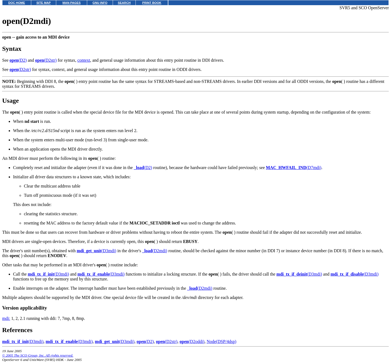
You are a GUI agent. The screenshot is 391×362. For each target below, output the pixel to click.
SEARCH (124, 2)
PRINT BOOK (151, 2)
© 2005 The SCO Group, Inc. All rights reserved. (37, 355)
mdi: (6, 318)
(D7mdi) (293, 167)
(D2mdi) (154, 250)
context (83, 60)
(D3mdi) (96, 250)
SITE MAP (43, 2)
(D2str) (45, 60)
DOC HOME (16, 2)
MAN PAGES (71, 2)
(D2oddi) (191, 341)
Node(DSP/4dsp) (221, 341)
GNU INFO (100, 2)
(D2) (18, 60)
